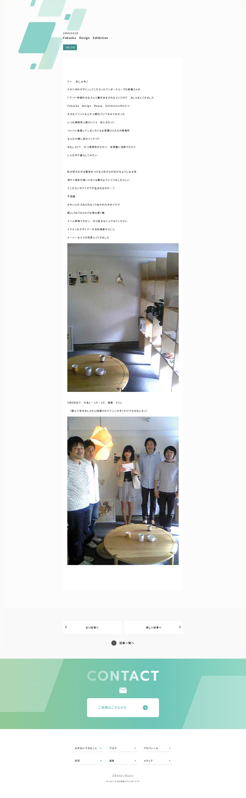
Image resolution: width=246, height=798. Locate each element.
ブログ (144, 7)
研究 (174, 7)
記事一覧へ (126, 643)
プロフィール (160, 7)
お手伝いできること (124, 7)
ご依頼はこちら (227, 7)
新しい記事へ (154, 627)
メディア (197, 7)
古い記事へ (92, 627)
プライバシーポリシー (123, 775)
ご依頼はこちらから (112, 707)
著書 (185, 7)
